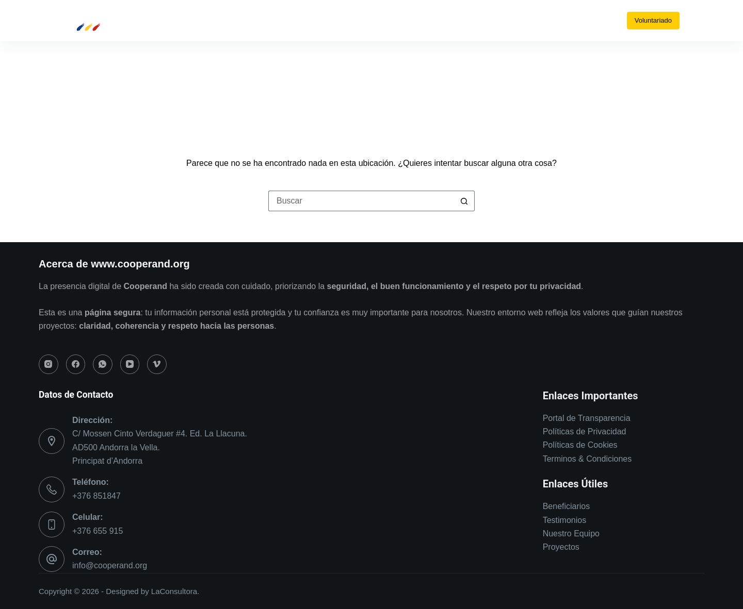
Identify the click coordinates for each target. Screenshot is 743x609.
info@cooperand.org (109, 565)
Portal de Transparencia (587, 418)
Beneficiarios (566, 506)
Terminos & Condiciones (587, 458)
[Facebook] (354, 21)
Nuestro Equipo (571, 533)
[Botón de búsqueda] (464, 201)
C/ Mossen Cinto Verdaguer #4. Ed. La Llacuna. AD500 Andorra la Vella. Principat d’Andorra (159, 447)
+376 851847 (96, 496)
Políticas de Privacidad (584, 431)
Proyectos (561, 547)
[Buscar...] (361, 201)
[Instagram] (336, 21)
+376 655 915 (97, 531)
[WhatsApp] (372, 21)
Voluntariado (653, 20)
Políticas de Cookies (580, 445)
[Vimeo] (408, 21)
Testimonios (564, 520)
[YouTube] (390, 21)
